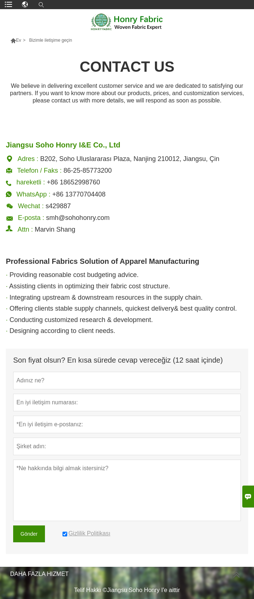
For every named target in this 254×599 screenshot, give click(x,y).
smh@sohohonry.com (78, 217)
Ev (18, 40)
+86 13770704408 (79, 194)
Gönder (29, 534)
